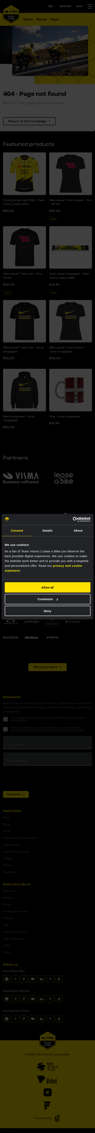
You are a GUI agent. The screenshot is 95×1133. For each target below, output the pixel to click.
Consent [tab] (17, 530)
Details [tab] (48, 530)
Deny (47, 611)
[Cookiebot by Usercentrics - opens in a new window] (72, 519)
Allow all (47, 587)
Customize (47, 599)
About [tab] (78, 530)
